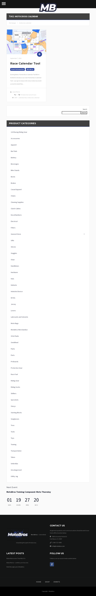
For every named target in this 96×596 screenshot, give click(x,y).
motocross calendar (33, 98)
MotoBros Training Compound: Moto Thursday (29, 492)
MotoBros (30, 69)
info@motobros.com (58, 546)
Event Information (17, 69)
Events (57, 582)
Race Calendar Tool (25, 63)
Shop (47, 582)
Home (38, 582)
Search (85, 109)
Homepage (12, 23)
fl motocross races (26, 95)
